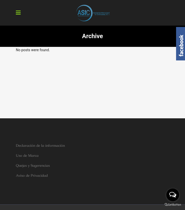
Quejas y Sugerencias (33, 165)
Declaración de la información (40, 145)
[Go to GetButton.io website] (173, 204)
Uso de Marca (27, 155)
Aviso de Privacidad (32, 175)
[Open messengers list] (172, 194)
